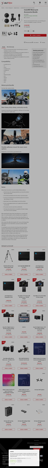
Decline (19, 461)
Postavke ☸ (13, 463)
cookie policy (28, 458)
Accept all (13, 461)
